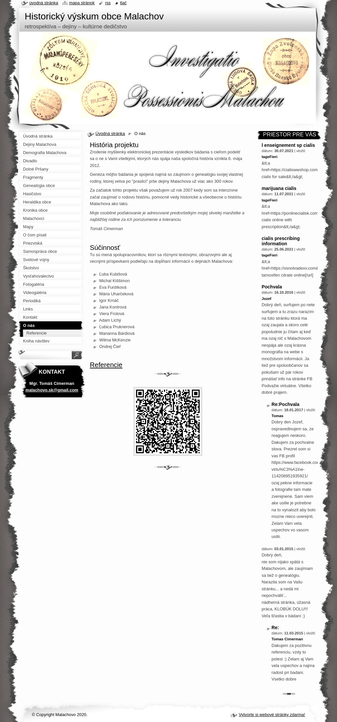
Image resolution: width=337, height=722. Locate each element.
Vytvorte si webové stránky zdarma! (272, 714)
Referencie (106, 364)
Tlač (123, 2)
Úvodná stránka (110, 133)
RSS (108, 2)
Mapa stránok (82, 2)
